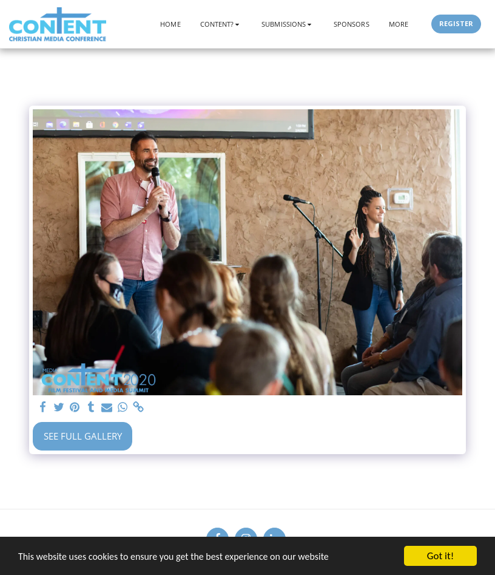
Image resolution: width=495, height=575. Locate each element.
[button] (221, 24)
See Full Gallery (83, 436)
